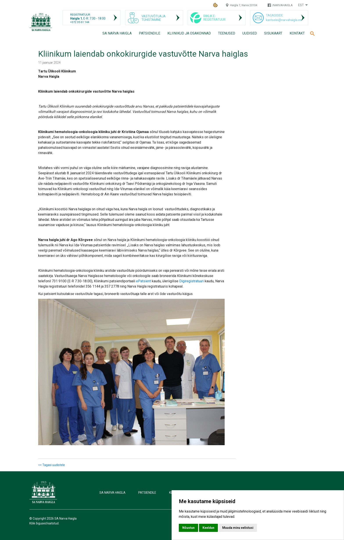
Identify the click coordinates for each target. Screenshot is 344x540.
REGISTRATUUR (80, 14)
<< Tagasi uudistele (51, 465)
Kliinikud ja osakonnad (189, 33)
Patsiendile (149, 33)
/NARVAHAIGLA (282, 5)
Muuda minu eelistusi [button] (237, 527)
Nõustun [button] (188, 527)
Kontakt (297, 33)
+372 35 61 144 (79, 22)
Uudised (249, 33)
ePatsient (143, 281)
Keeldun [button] (208, 527)
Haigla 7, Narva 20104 (243, 5)
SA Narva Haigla (117, 33)
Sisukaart (273, 33)
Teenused (226, 33)
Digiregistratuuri (191, 281)
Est (301, 5)
